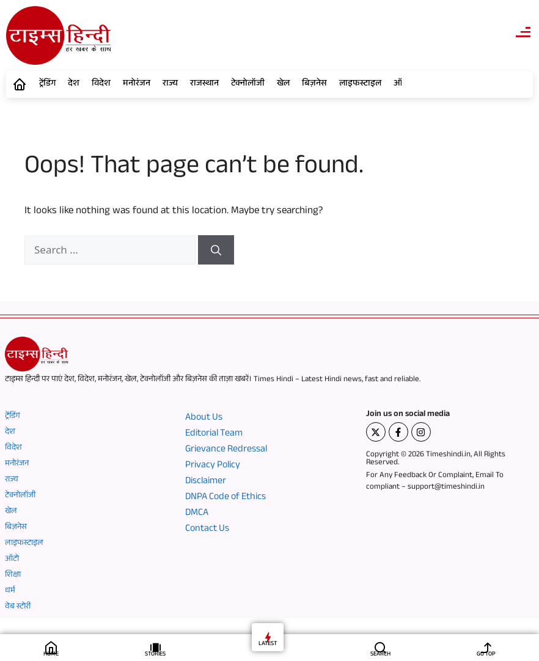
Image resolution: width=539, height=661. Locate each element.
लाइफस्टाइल (360, 84)
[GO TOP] (486, 647)
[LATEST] (268, 637)
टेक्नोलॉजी (248, 84)
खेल (283, 84)
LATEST (267, 644)
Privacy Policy (212, 466)
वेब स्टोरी (18, 607)
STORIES (155, 654)
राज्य (170, 84)
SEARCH (380, 654)
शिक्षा (13, 575)
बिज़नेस (314, 84)
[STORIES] (155, 647)
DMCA (196, 514)
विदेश (101, 84)
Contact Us (207, 530)
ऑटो (12, 559)
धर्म (10, 591)
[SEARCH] (380, 647)
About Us (203, 418)
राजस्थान (204, 84)
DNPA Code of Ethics (225, 498)
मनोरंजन (136, 84)
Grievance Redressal (226, 450)
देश (73, 84)
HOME (51, 654)
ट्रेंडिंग (47, 84)
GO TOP (486, 654)
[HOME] (51, 647)
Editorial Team (214, 434)
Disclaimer (205, 482)
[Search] (216, 250)
